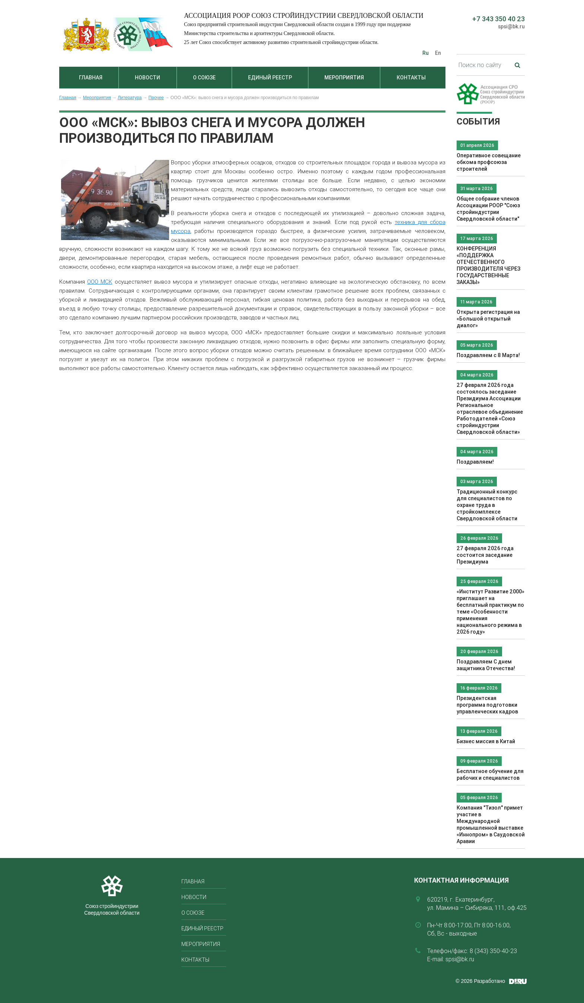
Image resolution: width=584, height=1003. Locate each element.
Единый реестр (270, 77)
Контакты (411, 77)
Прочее (156, 97)
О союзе (204, 77)
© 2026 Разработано (480, 981)
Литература (130, 97)
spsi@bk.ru (511, 26)
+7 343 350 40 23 (498, 19)
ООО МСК (99, 281)
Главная (90, 77)
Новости (147, 77)
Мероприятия (344, 77)
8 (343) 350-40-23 (493, 951)
